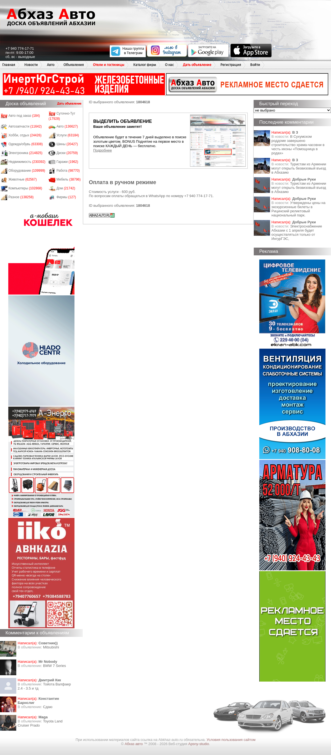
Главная (8, 65)
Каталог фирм (144, 65)
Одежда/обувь (26, 144)
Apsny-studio (198, 744)
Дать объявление (197, 65)
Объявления (73, 65)
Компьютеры (25, 188)
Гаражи (67, 162)
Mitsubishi (51, 647)
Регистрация (230, 65)
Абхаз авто (134, 744)
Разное (21, 197)
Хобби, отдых (25, 135)
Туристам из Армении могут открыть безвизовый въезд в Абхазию (298, 168)
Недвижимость (27, 162)
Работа (68, 171)
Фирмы (66, 197)
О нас (169, 65)
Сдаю (47, 707)
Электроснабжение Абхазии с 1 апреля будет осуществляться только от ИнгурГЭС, (296, 232)
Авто (50, 65)
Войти (255, 65)
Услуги (68, 135)
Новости (31, 65)
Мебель (69, 179)
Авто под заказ (24, 116)
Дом (66, 188)
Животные (23, 179)
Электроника (25, 153)
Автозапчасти (25, 126)
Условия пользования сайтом (231, 740)
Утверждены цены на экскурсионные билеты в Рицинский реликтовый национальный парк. (298, 209)
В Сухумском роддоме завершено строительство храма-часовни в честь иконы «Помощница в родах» (297, 144)
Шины (67, 144)
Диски (67, 153)
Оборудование (27, 171)
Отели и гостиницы (108, 65)
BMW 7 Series (54, 666)
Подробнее (102, 150)
